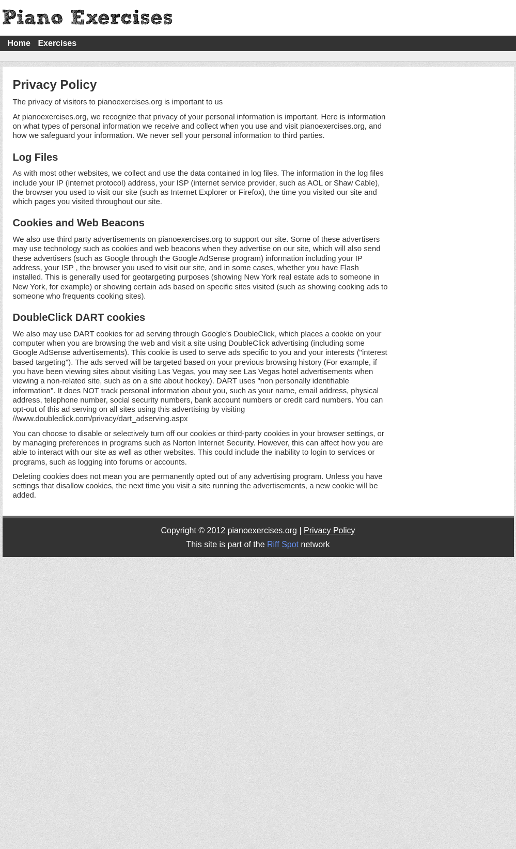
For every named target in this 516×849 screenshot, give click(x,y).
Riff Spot (283, 544)
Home (19, 43)
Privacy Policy (329, 530)
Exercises (57, 43)
